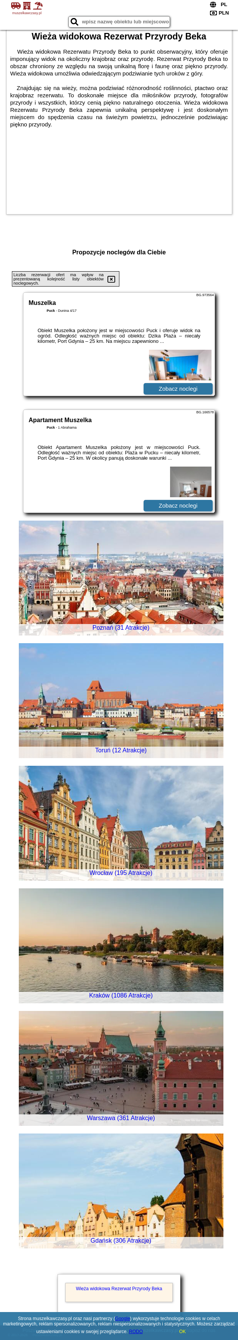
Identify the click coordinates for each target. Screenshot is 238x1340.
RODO (136, 1331)
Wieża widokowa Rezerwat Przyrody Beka (119, 1288)
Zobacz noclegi (178, 388)
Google (122, 1318)
